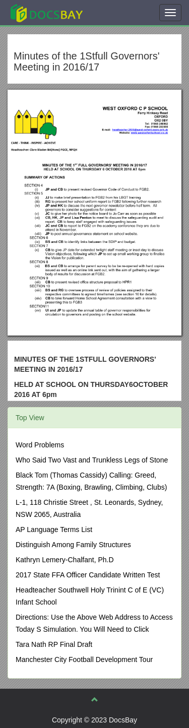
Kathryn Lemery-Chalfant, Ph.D (65, 560)
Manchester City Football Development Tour (84, 659)
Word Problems (40, 445)
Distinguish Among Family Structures (73, 545)
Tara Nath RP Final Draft (54, 644)
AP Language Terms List (54, 529)
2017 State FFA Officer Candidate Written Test (88, 575)
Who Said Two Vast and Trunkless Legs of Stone (92, 460)
